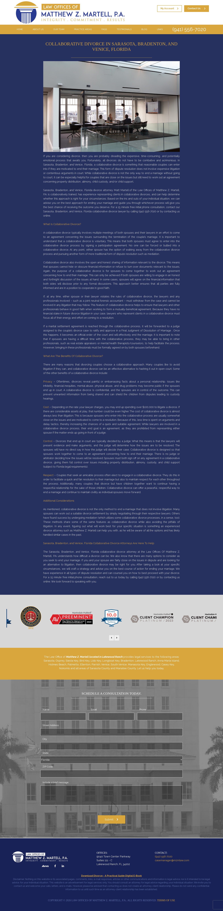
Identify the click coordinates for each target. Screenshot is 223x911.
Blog (144, 29)
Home (20, 29)
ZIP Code (48, 766)
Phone (142, 709)
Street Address (51, 725)
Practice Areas (83, 29)
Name (46, 709)
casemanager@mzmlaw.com (172, 860)
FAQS (104, 29)
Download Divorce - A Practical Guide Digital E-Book (111, 875)
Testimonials (124, 29)
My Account (167, 8)
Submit (109, 819)
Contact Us (194, 8)
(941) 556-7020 (189, 29)
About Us (38, 29)
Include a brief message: (56, 782)
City (45, 739)
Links (160, 29)
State (45, 752)
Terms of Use (166, 900)
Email (94, 709)
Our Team (58, 29)
